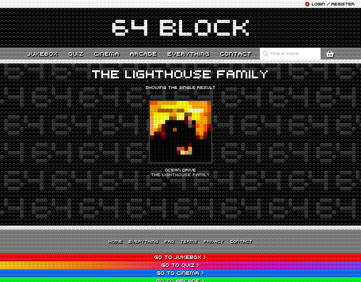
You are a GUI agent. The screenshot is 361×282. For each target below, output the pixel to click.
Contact (241, 241)
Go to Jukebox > (180, 257)
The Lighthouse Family (180, 174)
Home (116, 241)
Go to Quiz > (181, 265)
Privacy (214, 241)
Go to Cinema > (180, 273)
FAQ (169, 241)
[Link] (180, 28)
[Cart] (331, 54)
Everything (143, 241)
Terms (189, 241)
